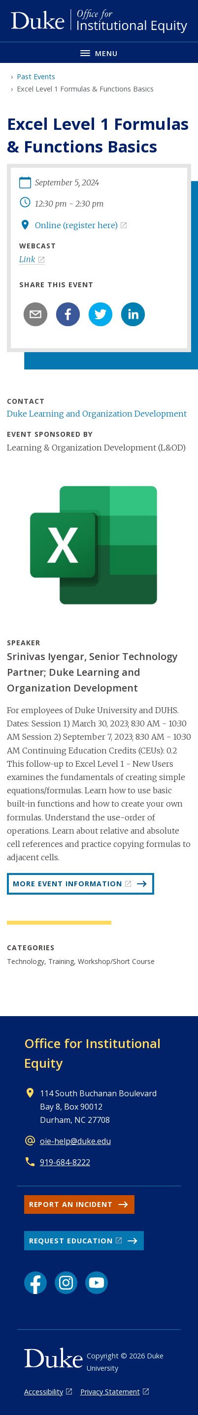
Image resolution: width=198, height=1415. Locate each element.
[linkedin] (133, 314)
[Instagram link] (66, 1282)
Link (27, 259)
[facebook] (68, 314)
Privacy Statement (110, 1391)
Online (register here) (76, 225)
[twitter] (100, 314)
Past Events (36, 76)
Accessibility (43, 1391)
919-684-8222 (65, 1162)
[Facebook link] (35, 1282)
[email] (35, 314)
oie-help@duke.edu (75, 1141)
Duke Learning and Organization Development (97, 414)
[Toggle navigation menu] (99, 52)
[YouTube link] (96, 1282)
